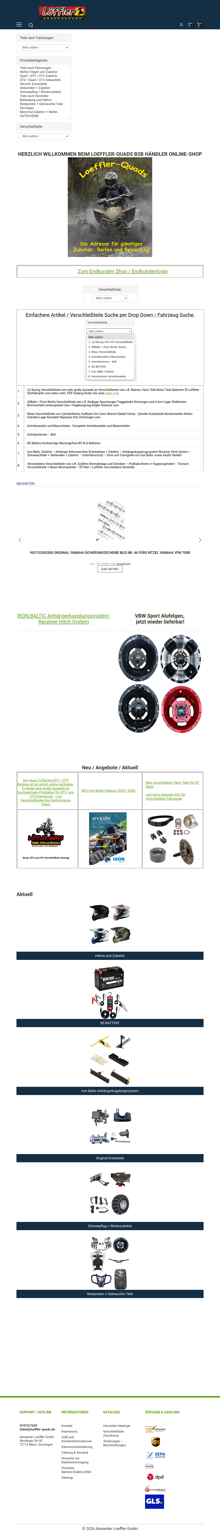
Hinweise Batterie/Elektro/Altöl (76, 1466)
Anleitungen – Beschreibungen (114, 1440)
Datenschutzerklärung (76, 1444)
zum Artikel (110, 566)
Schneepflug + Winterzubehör (40, 90)
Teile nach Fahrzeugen (35, 68)
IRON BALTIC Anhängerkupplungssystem (63, 614)
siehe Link (111, 390)
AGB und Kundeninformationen (76, 1436)
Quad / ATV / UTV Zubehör (38, 75)
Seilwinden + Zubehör (35, 87)
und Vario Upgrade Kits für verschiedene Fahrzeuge (165, 795)
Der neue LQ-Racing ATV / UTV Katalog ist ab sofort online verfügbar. (46, 780)
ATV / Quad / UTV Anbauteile (40, 79)
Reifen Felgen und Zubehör (38, 71)
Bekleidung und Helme (35, 98)
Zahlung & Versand (74, 1449)
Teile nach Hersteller (34, 94)
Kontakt (66, 1424)
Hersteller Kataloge (116, 1424)
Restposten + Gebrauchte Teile (41, 102)
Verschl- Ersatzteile (33, 83)
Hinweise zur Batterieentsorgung (74, 1457)
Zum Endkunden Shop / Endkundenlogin (123, 269)
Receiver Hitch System (63, 620)
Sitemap (67, 1473)
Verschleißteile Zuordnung (113, 1431)
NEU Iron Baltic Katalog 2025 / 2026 (108, 789)
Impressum (69, 1429)
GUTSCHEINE (29, 113)
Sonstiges (27, 106)
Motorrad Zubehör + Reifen (39, 109)
